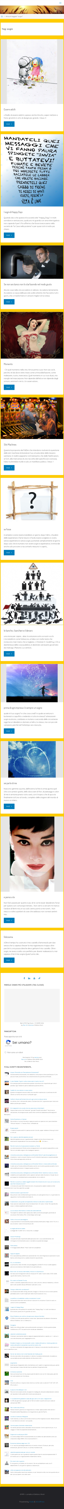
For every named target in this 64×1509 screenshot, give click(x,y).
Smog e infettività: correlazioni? (19, 1289)
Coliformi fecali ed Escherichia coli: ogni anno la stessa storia (28, 1099)
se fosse (7, 529)
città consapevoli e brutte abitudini (20, 1470)
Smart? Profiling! (15, 1236)
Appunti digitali (15, 1253)
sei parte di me (10, 783)
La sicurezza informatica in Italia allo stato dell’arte (25, 1210)
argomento (13, 1363)
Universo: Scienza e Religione (19, 1416)
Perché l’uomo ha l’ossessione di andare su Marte (25, 1146)
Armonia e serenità (16, 1372)
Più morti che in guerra (17, 1461)
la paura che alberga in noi (18, 1390)
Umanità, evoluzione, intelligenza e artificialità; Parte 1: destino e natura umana (34, 1173)
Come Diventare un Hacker (18, 1119)
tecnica (31, 1025)
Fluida (31, 1502)
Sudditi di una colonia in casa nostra (21, 1090)
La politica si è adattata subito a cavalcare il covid (25, 1298)
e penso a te (9, 897)
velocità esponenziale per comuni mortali (22, 1452)
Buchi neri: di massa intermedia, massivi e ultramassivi (27, 1271)
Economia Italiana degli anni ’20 (20, 1443)
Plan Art (25, 1025)
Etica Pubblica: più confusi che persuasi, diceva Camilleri (27, 1316)
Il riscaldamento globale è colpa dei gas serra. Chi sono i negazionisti (30, 1398)
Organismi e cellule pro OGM (18, 1434)
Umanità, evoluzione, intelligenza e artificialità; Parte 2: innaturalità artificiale (33, 1164)
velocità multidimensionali (18, 1334)
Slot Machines (10, 444)
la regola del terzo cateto (17, 1228)
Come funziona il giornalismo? (19, 1193)
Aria (11, 1381)
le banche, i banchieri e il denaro (18, 630)
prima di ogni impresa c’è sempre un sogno (23, 707)
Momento (8, 364)
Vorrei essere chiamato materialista (21, 1425)
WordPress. (40, 1502)
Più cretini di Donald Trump (18, 1280)
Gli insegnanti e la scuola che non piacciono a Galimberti (27, 1108)
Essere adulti (9, 109)
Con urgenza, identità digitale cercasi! (21, 1137)
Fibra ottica (13, 1245)
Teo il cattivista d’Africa (17, 1407)
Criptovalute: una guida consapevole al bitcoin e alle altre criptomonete (31, 1202)
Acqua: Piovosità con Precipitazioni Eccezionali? (24, 1072)
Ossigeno (13, 1325)
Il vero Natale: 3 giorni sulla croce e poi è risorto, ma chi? (27, 1081)
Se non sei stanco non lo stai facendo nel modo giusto (28, 284)
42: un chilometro (15, 1262)
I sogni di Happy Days (13, 212)
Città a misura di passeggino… (19, 1219)
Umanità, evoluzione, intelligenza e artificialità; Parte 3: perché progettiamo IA (33, 1155)
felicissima (8, 936)
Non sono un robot (15, 1052)
